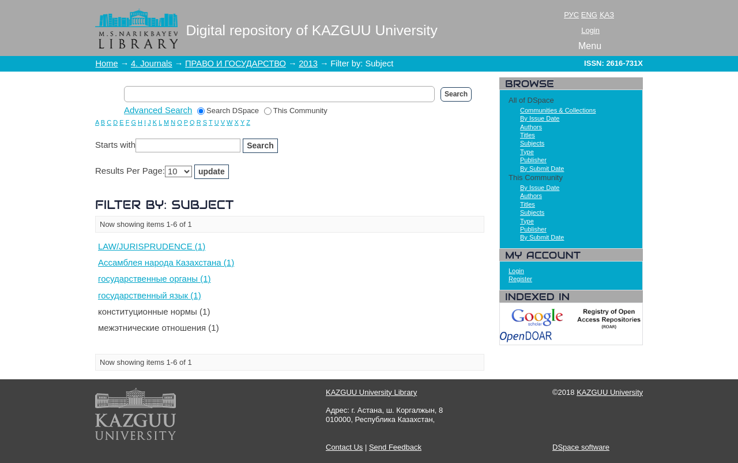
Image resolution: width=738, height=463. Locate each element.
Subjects (532, 143)
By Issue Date (539, 118)
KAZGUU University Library (371, 392)
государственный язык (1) (149, 295)
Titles (527, 135)
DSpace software (580, 447)
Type (527, 151)
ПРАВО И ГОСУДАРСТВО (235, 63)
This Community (295, 110)
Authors (531, 127)
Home (107, 63)
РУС (571, 14)
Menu (589, 46)
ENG (589, 14)
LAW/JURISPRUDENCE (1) (151, 246)
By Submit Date (542, 168)
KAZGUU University (610, 392)
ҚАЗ (607, 14)
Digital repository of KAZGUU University (312, 30)
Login (590, 30)
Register (520, 278)
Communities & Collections (558, 110)
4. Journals (151, 63)
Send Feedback (395, 447)
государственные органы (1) (154, 278)
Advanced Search (158, 110)
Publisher (533, 159)
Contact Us (344, 447)
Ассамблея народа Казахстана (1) (166, 262)
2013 (308, 63)
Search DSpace (228, 110)
